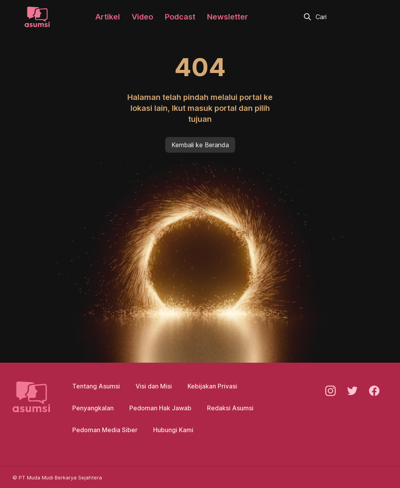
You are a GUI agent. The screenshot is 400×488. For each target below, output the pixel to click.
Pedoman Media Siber (105, 430)
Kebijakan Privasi (212, 386)
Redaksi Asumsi (230, 408)
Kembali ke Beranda (200, 145)
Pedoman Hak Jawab (160, 408)
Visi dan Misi (154, 386)
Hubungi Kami (173, 430)
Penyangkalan (93, 408)
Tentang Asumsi (96, 386)
